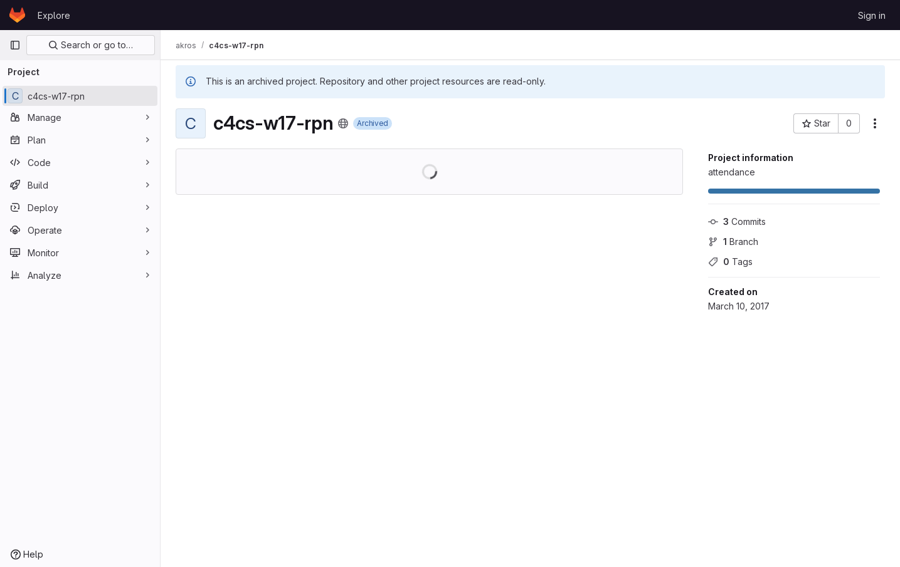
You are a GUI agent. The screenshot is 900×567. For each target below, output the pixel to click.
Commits (737, 221)
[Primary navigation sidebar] (15, 45)
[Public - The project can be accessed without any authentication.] (343, 123)
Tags (730, 261)
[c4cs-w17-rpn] (80, 96)
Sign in (872, 15)
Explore (54, 15)
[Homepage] (17, 15)
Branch (733, 241)
